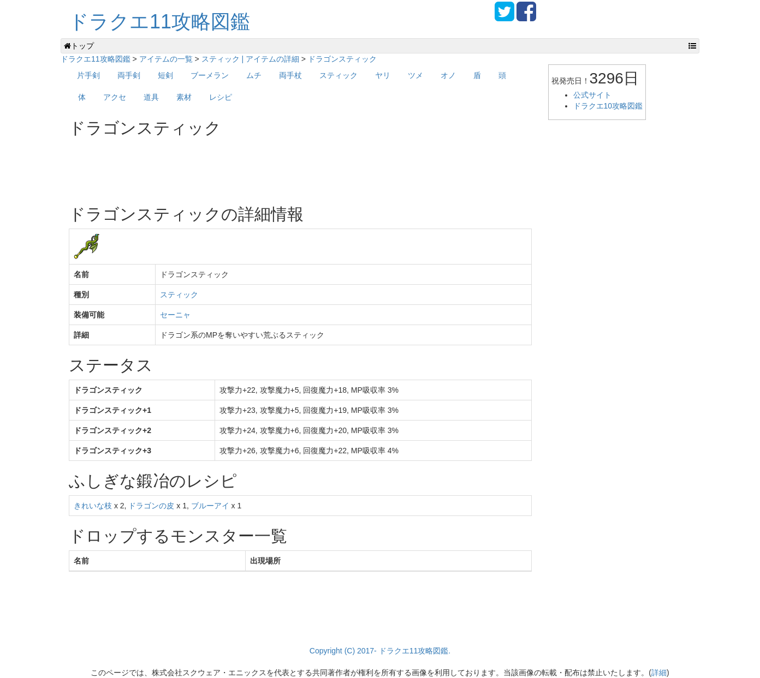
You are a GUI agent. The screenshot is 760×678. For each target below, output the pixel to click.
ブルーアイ (210, 505)
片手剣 (88, 75)
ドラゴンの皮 (151, 505)
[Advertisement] (267, 166)
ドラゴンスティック (342, 59)
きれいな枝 (93, 505)
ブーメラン (210, 75)
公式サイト (592, 95)
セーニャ (175, 314)
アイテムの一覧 (166, 59)
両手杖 (290, 75)
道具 (151, 97)
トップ (79, 45)
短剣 (165, 75)
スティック (338, 75)
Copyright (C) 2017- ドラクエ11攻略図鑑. (380, 650)
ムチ (254, 75)
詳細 (659, 672)
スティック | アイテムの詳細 (250, 59)
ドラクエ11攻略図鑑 (159, 21)
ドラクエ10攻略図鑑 (608, 105)
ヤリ (382, 75)
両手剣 (128, 75)
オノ (448, 75)
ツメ (415, 75)
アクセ (114, 97)
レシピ (220, 97)
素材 (184, 97)
